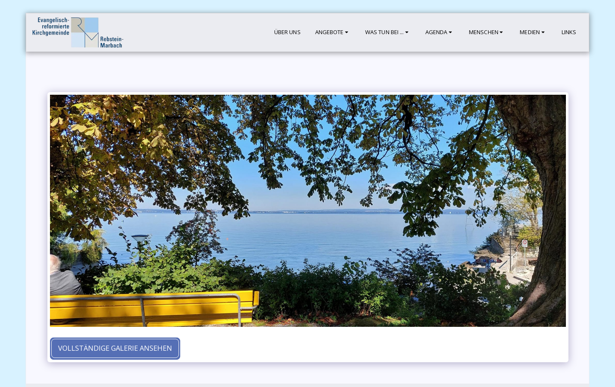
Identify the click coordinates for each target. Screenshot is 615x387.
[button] (332, 32)
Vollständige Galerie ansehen (115, 348)
